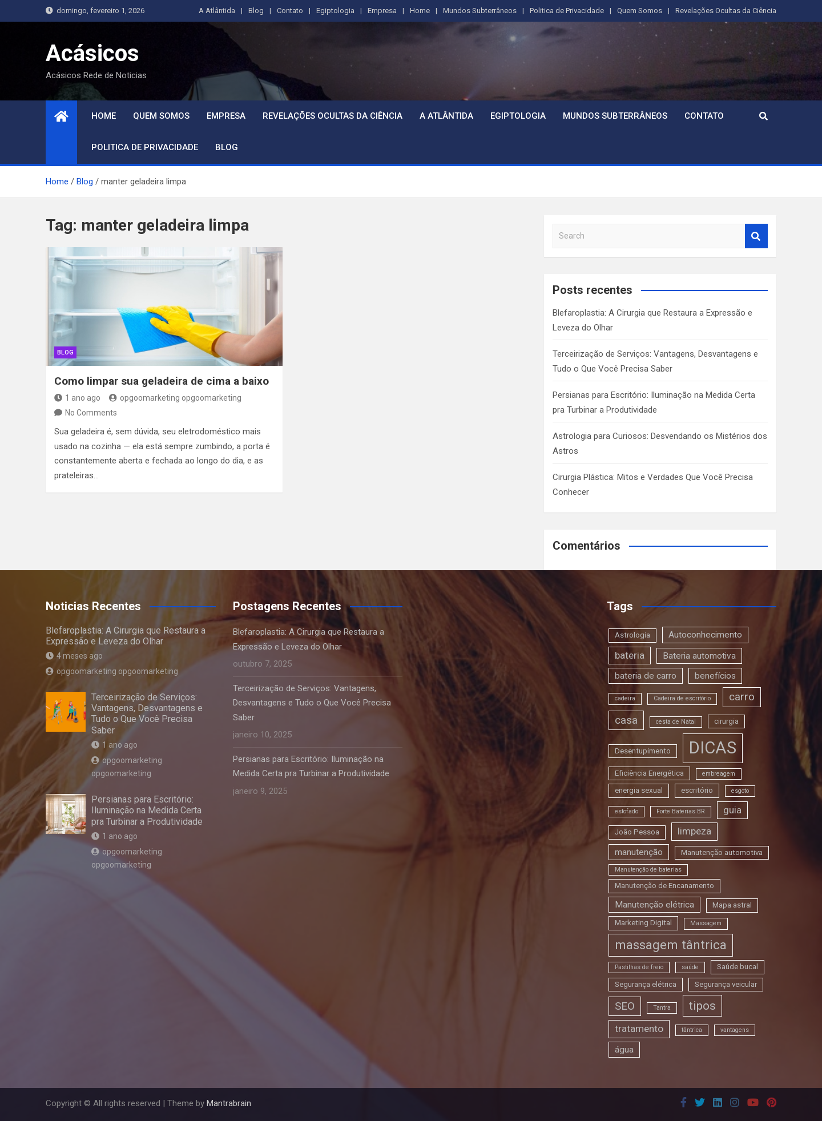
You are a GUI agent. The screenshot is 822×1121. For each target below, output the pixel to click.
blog (65, 352)
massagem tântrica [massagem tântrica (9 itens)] (671, 944)
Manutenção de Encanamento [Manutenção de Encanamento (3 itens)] (664, 885)
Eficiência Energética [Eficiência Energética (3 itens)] (649, 773)
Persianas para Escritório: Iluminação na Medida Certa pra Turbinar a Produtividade (147, 810)
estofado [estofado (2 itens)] (626, 811)
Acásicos (92, 53)
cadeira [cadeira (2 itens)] (625, 698)
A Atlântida (217, 10)
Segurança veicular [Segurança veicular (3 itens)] (726, 984)
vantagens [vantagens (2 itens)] (734, 1030)
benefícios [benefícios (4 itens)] (715, 676)
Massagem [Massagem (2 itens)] (706, 923)
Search (756, 236)
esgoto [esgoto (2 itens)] (740, 791)
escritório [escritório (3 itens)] (697, 790)
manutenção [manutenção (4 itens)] (639, 852)
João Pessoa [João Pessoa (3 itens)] (637, 832)
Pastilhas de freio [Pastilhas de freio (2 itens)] (639, 967)
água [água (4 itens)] (624, 1050)
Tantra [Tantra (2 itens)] (662, 1007)
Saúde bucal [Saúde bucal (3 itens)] (737, 966)
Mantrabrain (229, 1103)
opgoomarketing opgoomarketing (175, 397)
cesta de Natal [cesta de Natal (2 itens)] (676, 721)
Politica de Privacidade (567, 10)
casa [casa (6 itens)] (626, 720)
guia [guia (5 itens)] (732, 810)
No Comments (91, 412)
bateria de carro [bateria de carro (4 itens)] (645, 676)
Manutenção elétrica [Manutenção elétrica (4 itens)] (654, 905)
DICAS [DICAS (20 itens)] (712, 747)
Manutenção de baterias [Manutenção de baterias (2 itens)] (648, 869)
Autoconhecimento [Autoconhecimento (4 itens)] (705, 635)
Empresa (382, 10)
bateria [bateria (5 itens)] (629, 655)
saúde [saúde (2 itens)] (690, 967)
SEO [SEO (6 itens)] (625, 1006)
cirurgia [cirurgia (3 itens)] (726, 721)
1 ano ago (77, 397)
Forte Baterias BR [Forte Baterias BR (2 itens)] (680, 811)
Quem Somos (639, 10)
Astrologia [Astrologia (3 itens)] (632, 635)
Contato (290, 10)
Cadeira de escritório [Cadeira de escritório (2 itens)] (682, 698)
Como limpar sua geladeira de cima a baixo (161, 381)
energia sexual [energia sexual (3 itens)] (639, 790)
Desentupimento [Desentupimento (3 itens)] (643, 751)
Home (420, 10)
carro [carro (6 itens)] (742, 696)
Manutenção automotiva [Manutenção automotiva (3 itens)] (722, 852)
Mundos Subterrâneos (480, 10)
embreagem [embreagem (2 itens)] (718, 773)
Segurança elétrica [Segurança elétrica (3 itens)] (645, 984)
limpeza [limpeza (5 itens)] (694, 831)
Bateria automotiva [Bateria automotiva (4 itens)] (699, 656)
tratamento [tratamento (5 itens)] (639, 1028)
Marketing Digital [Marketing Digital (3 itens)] (643, 922)
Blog (256, 10)
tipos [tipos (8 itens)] (702, 1005)
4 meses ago (74, 655)
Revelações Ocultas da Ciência (725, 10)
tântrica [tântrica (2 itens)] (692, 1030)
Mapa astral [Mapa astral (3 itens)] (732, 905)
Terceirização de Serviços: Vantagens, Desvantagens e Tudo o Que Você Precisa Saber (147, 714)
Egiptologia (335, 10)
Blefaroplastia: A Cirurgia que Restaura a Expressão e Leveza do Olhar (126, 636)
